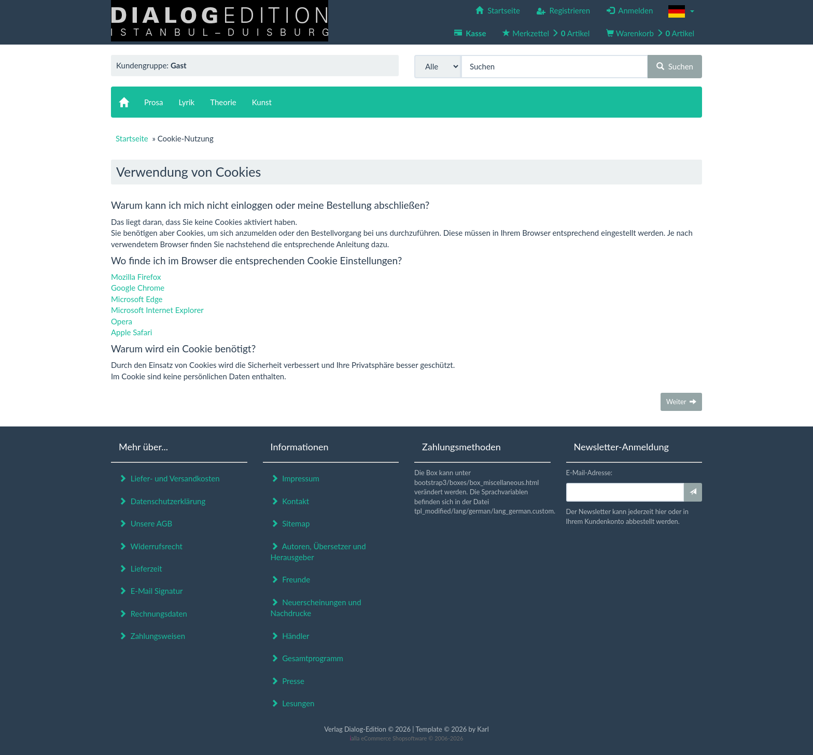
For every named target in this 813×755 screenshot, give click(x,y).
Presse (288, 681)
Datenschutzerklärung (162, 501)
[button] (681, 11)
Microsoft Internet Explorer (157, 310)
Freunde (291, 579)
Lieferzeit (140, 568)
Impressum (295, 478)
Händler (290, 635)
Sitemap (290, 523)
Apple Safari (131, 332)
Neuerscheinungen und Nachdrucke (316, 607)
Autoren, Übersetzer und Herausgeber (318, 552)
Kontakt (290, 501)
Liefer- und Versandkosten (169, 478)
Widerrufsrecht (151, 546)
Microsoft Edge (137, 299)
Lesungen (293, 703)
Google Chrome (137, 287)
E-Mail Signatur (151, 590)
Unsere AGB (145, 523)
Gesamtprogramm (307, 658)
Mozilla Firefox (136, 276)
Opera (121, 321)
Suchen (674, 66)
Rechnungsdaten (153, 613)
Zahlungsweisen (152, 635)
